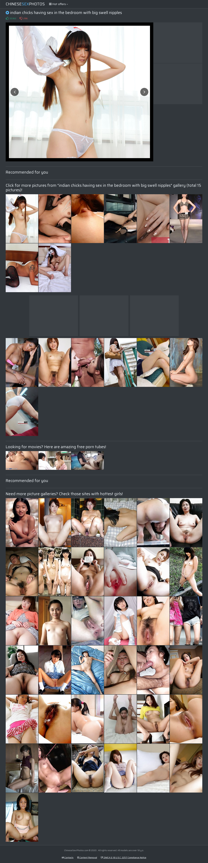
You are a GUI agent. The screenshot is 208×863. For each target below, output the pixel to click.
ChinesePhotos (25, 4)
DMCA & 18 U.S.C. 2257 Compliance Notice (123, 857)
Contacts (67, 857)
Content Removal (87, 857)
